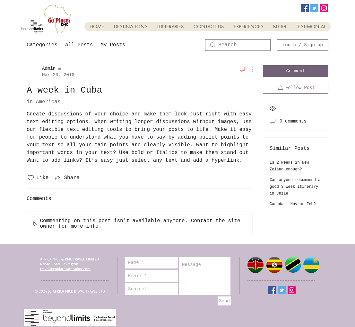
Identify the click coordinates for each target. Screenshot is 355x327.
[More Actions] (249, 69)
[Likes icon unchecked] (31, 178)
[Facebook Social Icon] (305, 8)
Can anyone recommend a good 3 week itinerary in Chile (295, 187)
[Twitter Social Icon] (314, 8)
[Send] (224, 300)
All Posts (79, 45)
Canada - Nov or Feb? (293, 204)
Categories (42, 45)
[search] (238, 45)
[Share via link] (66, 178)
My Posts (112, 45)
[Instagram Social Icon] (324, 8)
